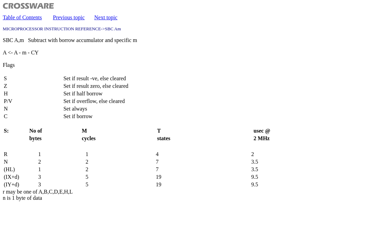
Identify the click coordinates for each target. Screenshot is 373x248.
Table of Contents (22, 17)
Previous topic (69, 17)
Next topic (106, 17)
